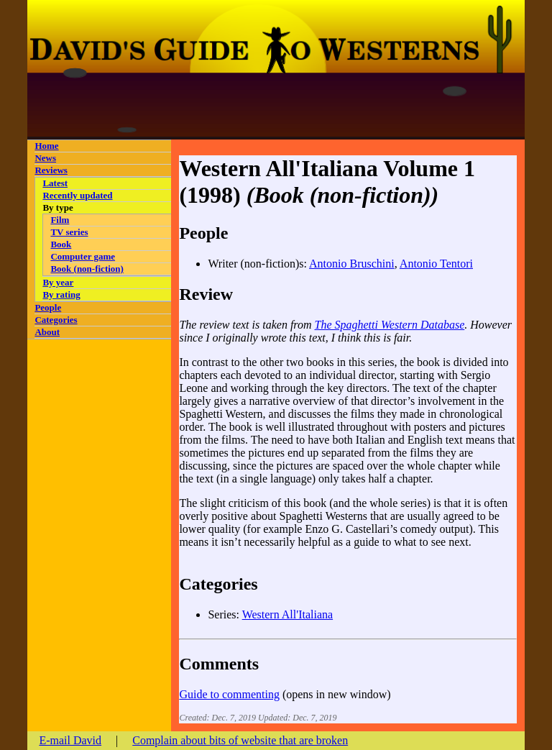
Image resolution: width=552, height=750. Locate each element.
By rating (61, 294)
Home (46, 145)
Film (59, 219)
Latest (55, 183)
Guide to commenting (229, 694)
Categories (55, 319)
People (47, 307)
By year (57, 282)
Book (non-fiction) (86, 268)
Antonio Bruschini (352, 263)
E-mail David (70, 740)
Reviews (51, 170)
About (47, 331)
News (45, 157)
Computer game (82, 256)
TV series (69, 232)
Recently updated (77, 195)
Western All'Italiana (287, 614)
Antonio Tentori (436, 263)
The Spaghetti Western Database (390, 325)
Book (60, 244)
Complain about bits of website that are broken (240, 740)
